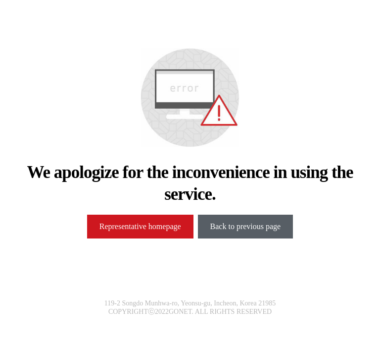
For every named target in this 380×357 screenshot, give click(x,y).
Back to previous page (245, 226)
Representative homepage (140, 226)
